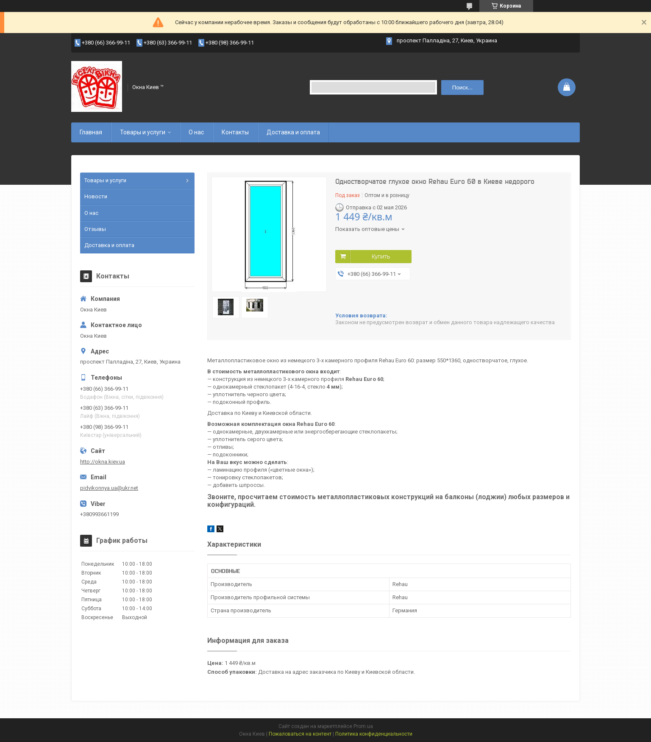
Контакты (235, 132)
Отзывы (95, 229)
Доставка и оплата (293, 132)
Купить (381, 256)
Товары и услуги (142, 132)
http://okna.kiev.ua (102, 462)
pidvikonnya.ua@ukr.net (109, 488)
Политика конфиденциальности (373, 734)
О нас (196, 132)
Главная (91, 132)
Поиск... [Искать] (462, 87)
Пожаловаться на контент (300, 734)
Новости (95, 196)
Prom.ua (363, 726)
